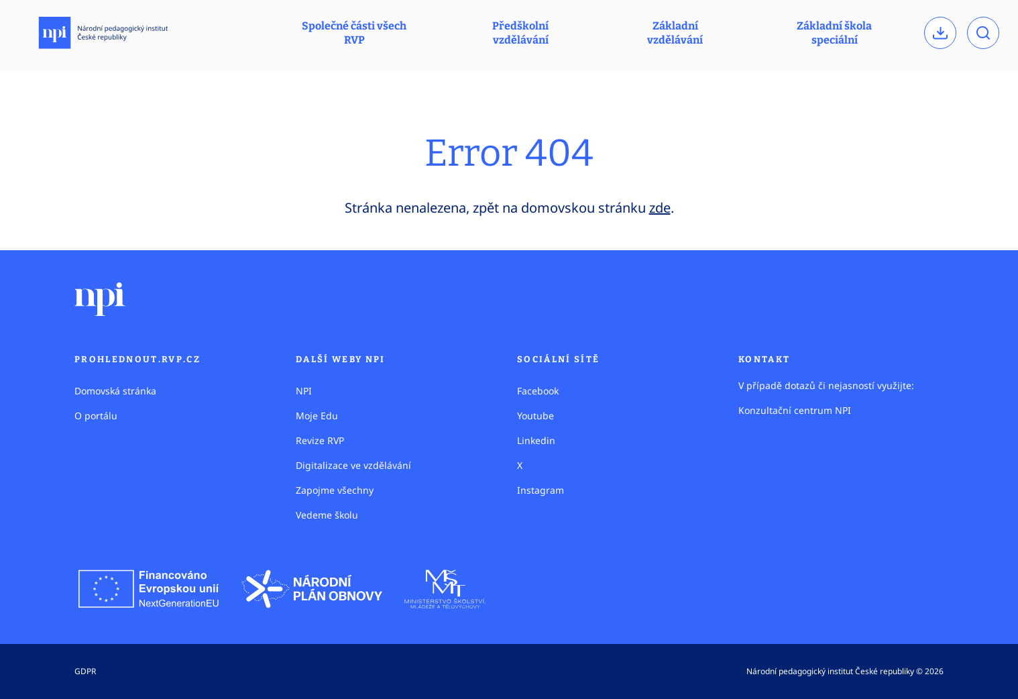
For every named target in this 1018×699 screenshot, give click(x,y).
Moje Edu (317, 415)
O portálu (95, 415)
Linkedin (536, 440)
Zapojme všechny (335, 490)
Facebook (538, 390)
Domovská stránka (115, 390)
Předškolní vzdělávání (520, 32)
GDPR (85, 671)
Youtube (535, 415)
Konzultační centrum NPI (794, 410)
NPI (304, 390)
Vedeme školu (327, 514)
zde (660, 208)
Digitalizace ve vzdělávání (353, 465)
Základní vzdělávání (675, 32)
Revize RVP (320, 440)
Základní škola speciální (834, 32)
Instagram (540, 490)
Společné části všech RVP (354, 32)
